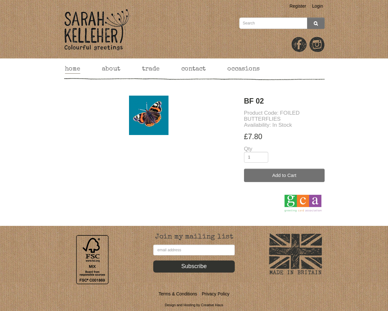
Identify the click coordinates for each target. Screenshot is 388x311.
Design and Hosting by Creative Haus (194, 305)
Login (317, 6)
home (72, 69)
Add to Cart (284, 175)
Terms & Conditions (178, 293)
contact (193, 69)
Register (298, 6)
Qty (248, 149)
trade (151, 69)
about (111, 69)
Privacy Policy (215, 293)
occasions (243, 69)
